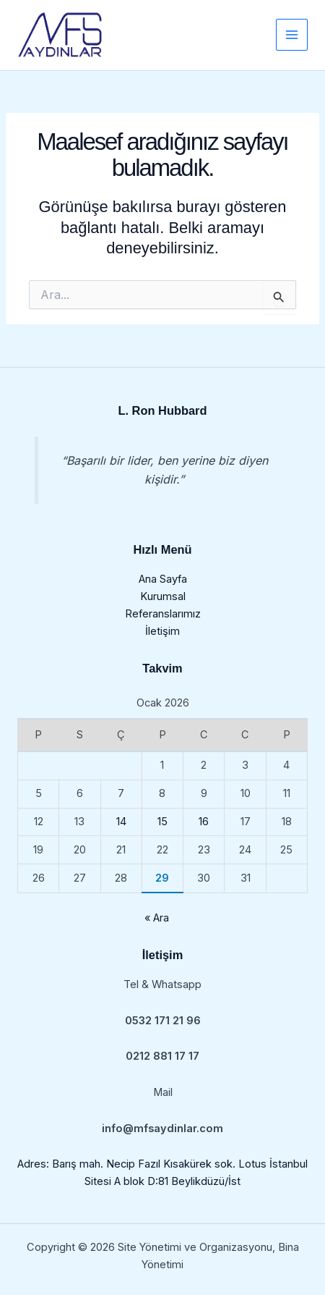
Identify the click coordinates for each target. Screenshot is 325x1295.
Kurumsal (163, 596)
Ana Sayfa (163, 579)
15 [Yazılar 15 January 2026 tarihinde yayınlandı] (162, 821)
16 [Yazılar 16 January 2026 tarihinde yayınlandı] (204, 821)
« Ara (156, 917)
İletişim (162, 631)
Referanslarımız (163, 613)
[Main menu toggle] (292, 35)
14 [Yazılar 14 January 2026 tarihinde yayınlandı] (121, 821)
